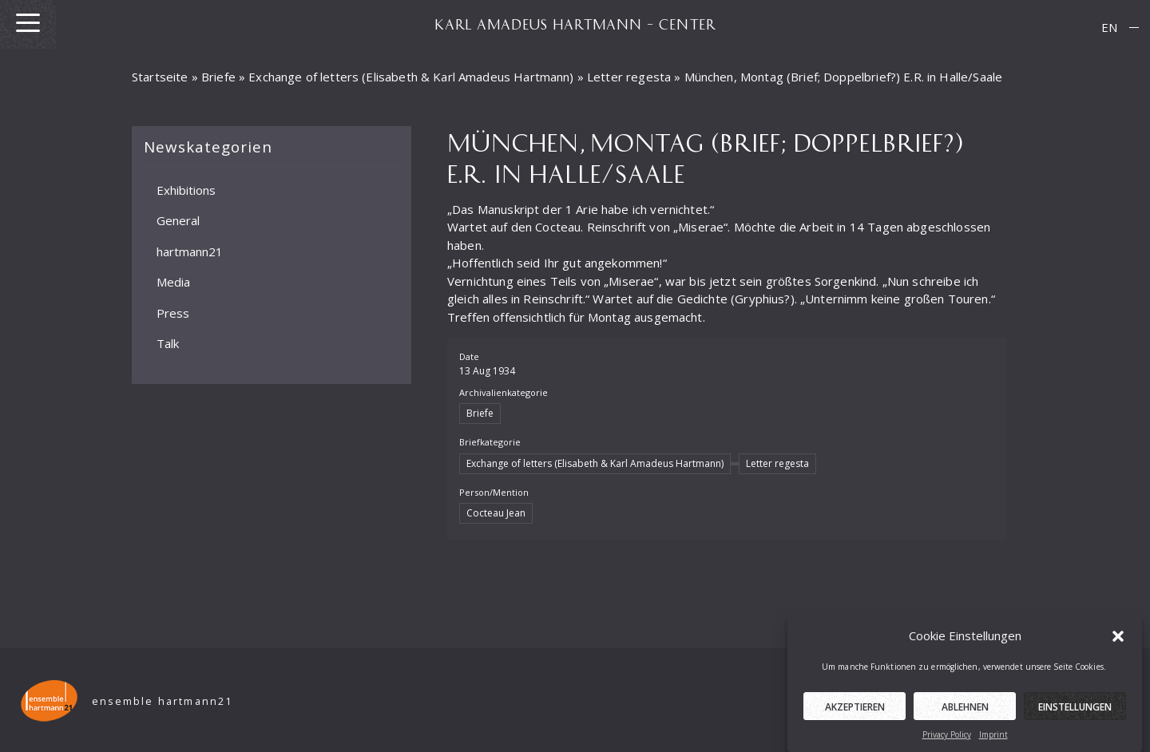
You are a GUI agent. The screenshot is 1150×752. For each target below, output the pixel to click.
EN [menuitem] (1109, 27)
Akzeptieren (855, 710)
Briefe (218, 77)
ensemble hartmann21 (162, 701)
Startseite (160, 77)
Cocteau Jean (495, 513)
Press (173, 312)
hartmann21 (190, 251)
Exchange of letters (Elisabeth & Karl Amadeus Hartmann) (410, 77)
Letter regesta (629, 77)
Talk (168, 343)
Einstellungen (1075, 710)
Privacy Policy (946, 737)
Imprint (993, 737)
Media (173, 282)
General (178, 220)
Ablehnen (965, 710)
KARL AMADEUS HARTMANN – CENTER (575, 24)
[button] (1118, 639)
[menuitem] (1109, 27)
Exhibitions (186, 189)
